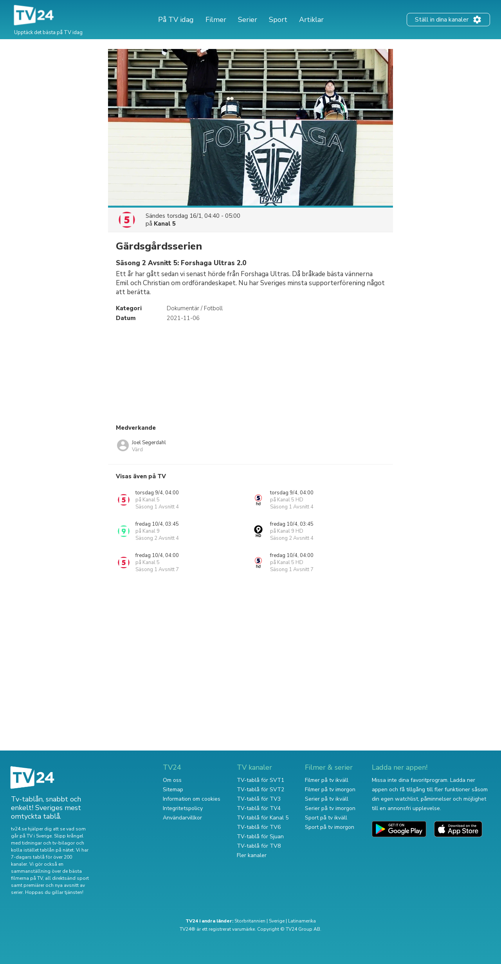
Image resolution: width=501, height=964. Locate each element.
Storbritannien (249, 921)
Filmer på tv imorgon (330, 789)
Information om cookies (191, 799)
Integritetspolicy (183, 808)
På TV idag (176, 19)
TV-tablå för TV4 (259, 808)
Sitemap (173, 789)
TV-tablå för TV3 (259, 799)
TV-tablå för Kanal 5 (262, 817)
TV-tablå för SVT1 (260, 780)
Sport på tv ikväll (326, 817)
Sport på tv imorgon (329, 827)
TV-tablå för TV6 (259, 827)
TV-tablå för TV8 (259, 846)
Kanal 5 (165, 224)
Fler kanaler (252, 855)
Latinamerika (302, 921)
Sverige (277, 921)
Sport (278, 19)
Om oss (172, 780)
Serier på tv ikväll (326, 799)
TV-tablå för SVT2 (260, 789)
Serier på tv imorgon (330, 808)
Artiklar (311, 19)
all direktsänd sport (67, 878)
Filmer (215, 19)
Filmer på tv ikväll (326, 780)
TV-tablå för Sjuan (260, 836)
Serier (247, 19)
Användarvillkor (182, 817)
